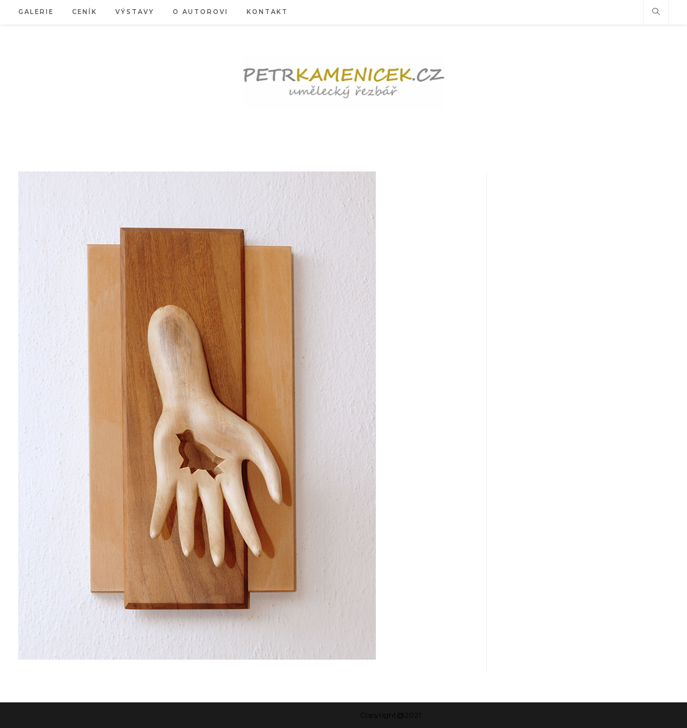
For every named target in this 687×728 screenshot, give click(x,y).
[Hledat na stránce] (655, 12)
